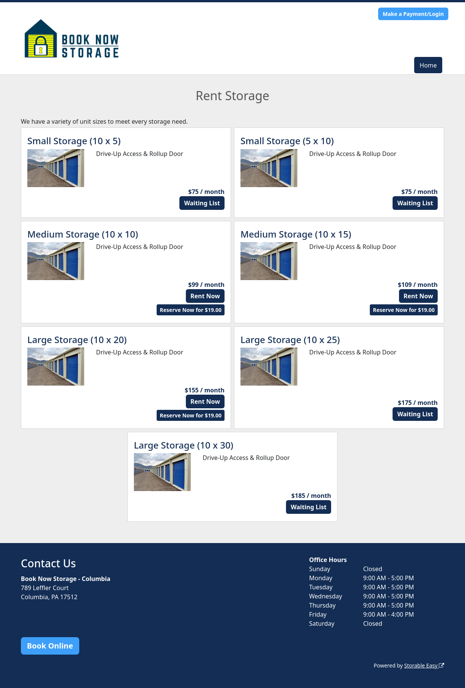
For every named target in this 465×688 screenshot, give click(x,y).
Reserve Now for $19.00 (191, 309)
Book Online (50, 646)
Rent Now (205, 296)
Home (428, 65)
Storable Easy (424, 665)
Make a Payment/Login (413, 13)
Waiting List (202, 203)
